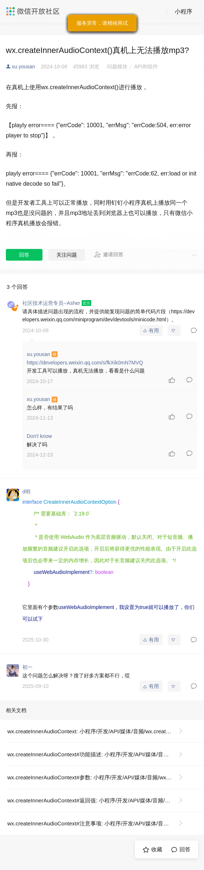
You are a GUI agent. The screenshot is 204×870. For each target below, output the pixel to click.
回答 (24, 255)
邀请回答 (108, 254)
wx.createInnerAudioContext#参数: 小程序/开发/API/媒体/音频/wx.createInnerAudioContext (98, 777)
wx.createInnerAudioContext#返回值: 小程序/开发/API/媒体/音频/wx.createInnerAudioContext (98, 800)
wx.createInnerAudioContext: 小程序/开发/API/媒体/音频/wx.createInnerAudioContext (98, 731)
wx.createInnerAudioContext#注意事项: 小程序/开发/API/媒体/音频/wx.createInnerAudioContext (98, 823)
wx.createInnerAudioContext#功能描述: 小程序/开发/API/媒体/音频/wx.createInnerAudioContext (98, 754)
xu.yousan (23, 66)
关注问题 (66, 255)
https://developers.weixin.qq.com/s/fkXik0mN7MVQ (85, 363)
